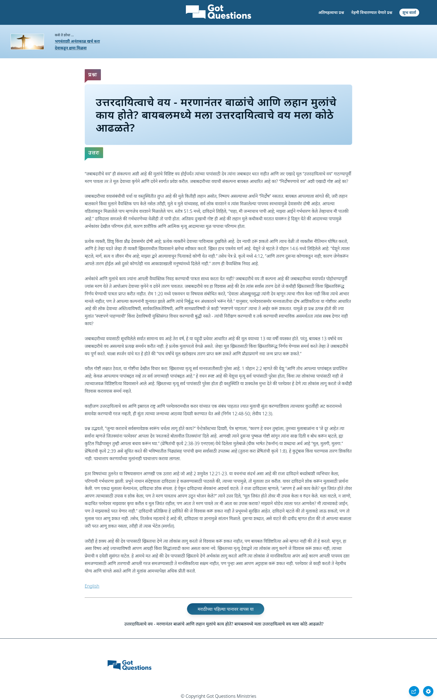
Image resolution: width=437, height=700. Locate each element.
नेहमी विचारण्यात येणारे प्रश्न (371, 12)
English (92, 586)
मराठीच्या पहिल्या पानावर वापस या (226, 609)
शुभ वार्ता (409, 12)
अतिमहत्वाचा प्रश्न (331, 12)
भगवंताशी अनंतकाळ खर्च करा (77, 41)
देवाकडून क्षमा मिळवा (71, 47)
